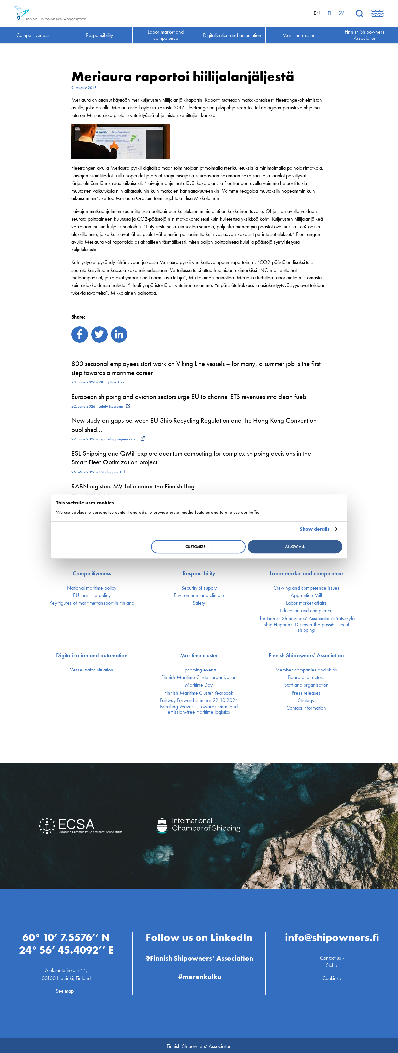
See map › (66, 988)
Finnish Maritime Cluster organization (199, 677)
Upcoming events (199, 669)
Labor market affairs (306, 603)
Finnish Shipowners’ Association (306, 655)
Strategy (306, 700)
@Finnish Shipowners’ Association (199, 956)
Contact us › (332, 955)
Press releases (306, 693)
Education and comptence (306, 610)
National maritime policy (91, 588)
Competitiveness (92, 573)
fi (329, 13)
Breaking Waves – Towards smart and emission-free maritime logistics (199, 709)
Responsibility (199, 573)
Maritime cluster (199, 655)
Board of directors (306, 677)
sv (341, 13)
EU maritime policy (92, 595)
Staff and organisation (306, 685)
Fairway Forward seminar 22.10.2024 (199, 700)
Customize (198, 546)
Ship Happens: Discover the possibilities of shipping (306, 627)
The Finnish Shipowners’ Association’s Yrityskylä (306, 618)
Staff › (332, 963)
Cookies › (332, 976)
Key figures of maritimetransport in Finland (91, 603)
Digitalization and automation (92, 655)
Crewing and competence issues (306, 588)
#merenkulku (200, 974)
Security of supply (199, 588)
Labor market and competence (306, 573)
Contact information (306, 708)
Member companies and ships (306, 669)
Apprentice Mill (306, 595)
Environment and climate (199, 595)
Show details (315, 529)
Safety (199, 603)
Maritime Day (199, 685)
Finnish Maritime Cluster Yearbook (198, 693)
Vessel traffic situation (91, 669)
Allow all (295, 546)
